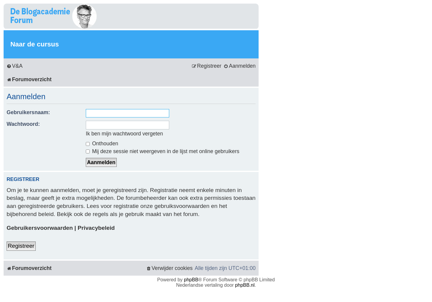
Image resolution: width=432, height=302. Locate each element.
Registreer (21, 246)
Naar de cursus (34, 44)
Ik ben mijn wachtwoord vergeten (124, 134)
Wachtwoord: (23, 124)
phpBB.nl (245, 285)
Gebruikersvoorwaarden (40, 228)
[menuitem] (14, 66)
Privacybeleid (96, 228)
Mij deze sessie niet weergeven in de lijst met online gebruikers (162, 151)
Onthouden (102, 144)
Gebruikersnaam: (28, 112)
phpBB (191, 279)
